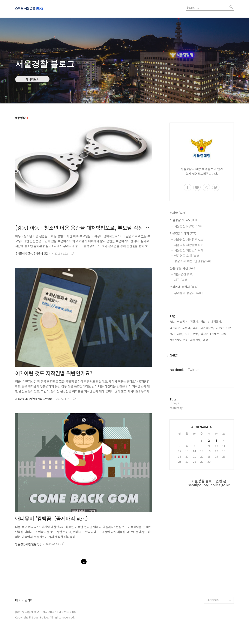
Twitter (193, 369)
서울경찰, (195, 340)
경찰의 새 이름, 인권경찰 (192, 261)
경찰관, (220, 328)
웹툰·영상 (183, 274)
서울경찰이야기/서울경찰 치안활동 (33, 398)
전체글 (178, 213)
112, (228, 328)
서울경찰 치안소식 (188, 250)
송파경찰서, (215, 322)
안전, (196, 334)
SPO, (188, 334)
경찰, (203, 322)
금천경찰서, (207, 328)
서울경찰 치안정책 (189, 239)
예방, (206, 340)
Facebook (177, 369)
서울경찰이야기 (183, 233)
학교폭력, (182, 322)
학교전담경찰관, (210, 334)
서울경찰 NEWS (183, 220)
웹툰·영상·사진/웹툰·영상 (28, 544)
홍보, (173, 322)
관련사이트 (213, 600)
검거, (173, 334)
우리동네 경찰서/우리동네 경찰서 (33, 253)
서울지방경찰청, (179, 340)
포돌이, (186, 328)
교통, (224, 334)
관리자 (29, 600)
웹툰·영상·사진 (182, 268)
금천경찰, (175, 328)
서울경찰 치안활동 (189, 245)
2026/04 (201, 427)
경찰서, (194, 322)
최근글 (174, 355)
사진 (180, 279)
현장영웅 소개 (186, 255)
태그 (17, 600)
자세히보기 (32, 79)
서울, (180, 334)
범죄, (196, 328)
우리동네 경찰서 (184, 287)
